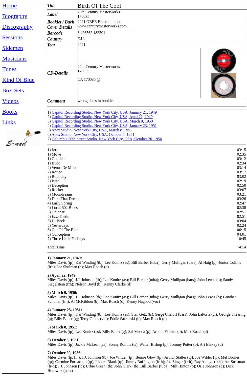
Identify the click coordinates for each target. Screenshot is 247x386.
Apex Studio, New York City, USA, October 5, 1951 (92, 134)
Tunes (9, 69)
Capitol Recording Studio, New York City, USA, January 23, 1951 (104, 125)
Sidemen (12, 48)
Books (9, 111)
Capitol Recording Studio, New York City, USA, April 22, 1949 (102, 117)
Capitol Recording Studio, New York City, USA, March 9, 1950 (102, 121)
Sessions (12, 37)
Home (9, 5)
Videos (10, 101)
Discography (17, 26)
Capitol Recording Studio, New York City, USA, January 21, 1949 (104, 112)
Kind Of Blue (18, 80)
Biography (14, 16)
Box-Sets (13, 90)
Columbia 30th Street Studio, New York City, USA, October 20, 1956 (107, 139)
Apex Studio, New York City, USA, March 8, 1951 (91, 130)
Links (9, 122)
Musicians (14, 58)
